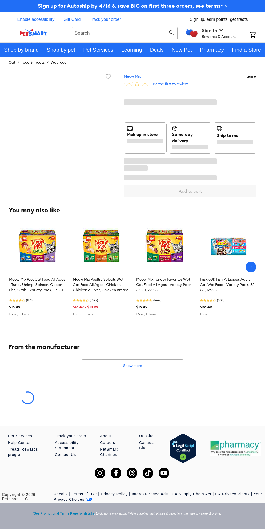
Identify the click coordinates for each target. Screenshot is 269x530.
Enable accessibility (36, 19)
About (105, 436)
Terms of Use (84, 494)
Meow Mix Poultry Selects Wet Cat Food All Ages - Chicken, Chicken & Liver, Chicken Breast (100, 284)
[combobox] (125, 32)
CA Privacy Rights (232, 494)
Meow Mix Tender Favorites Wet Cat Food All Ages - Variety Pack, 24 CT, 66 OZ (164, 284)
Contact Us (65, 454)
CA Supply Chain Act (191, 494)
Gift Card (72, 19)
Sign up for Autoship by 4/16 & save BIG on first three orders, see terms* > (132, 5)
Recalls (61, 494)
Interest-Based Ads (150, 494)
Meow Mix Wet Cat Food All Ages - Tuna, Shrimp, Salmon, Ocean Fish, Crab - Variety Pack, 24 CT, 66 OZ (37, 285)
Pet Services (20, 436)
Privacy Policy (114, 494)
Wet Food (59, 62)
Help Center (19, 442)
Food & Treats (33, 62)
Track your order (105, 19)
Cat (12, 62)
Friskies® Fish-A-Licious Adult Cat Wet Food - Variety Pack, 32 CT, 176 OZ (227, 284)
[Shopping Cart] (257, 35)
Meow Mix (132, 76)
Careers (107, 442)
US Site (146, 436)
